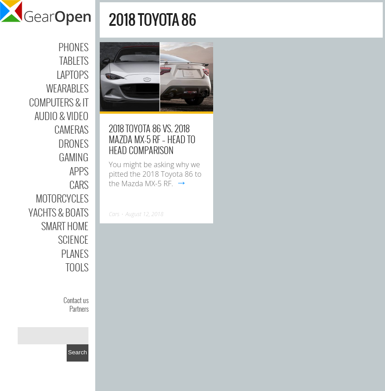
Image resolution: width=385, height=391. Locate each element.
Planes (74, 253)
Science (73, 239)
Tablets (73, 60)
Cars (78, 184)
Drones (73, 143)
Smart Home (64, 225)
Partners (78, 309)
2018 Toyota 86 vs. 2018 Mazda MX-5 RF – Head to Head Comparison (152, 139)
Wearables (67, 88)
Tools (77, 267)
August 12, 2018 (145, 214)
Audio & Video (61, 115)
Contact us (75, 300)
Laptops (72, 74)
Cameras (71, 129)
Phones (73, 46)
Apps (78, 171)
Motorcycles (62, 198)
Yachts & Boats (58, 212)
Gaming (73, 157)
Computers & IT (58, 102)
